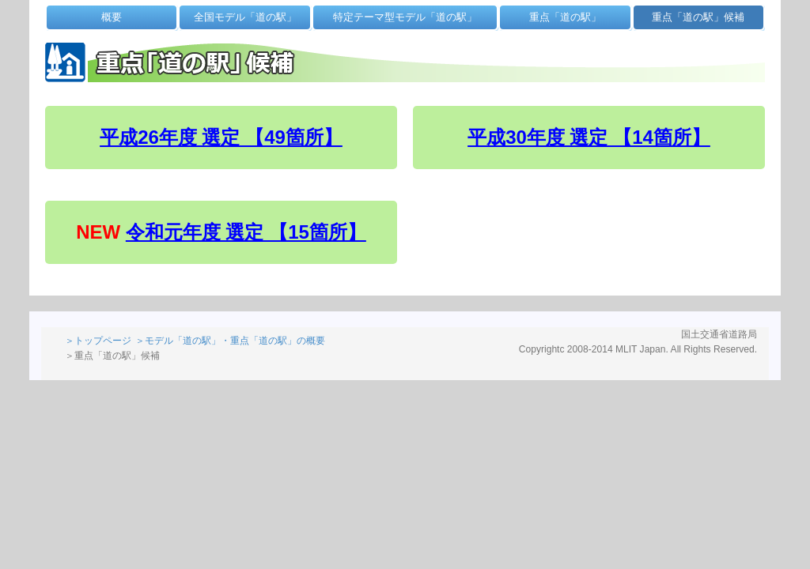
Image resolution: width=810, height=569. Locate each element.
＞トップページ (98, 340)
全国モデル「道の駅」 (245, 17)
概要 (111, 17)
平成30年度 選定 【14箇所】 (588, 137)
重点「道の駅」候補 (698, 17)
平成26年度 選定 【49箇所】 (221, 137)
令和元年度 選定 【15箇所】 (246, 232)
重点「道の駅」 (565, 17)
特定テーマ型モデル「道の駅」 (405, 17)
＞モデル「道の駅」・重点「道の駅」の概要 (230, 340)
